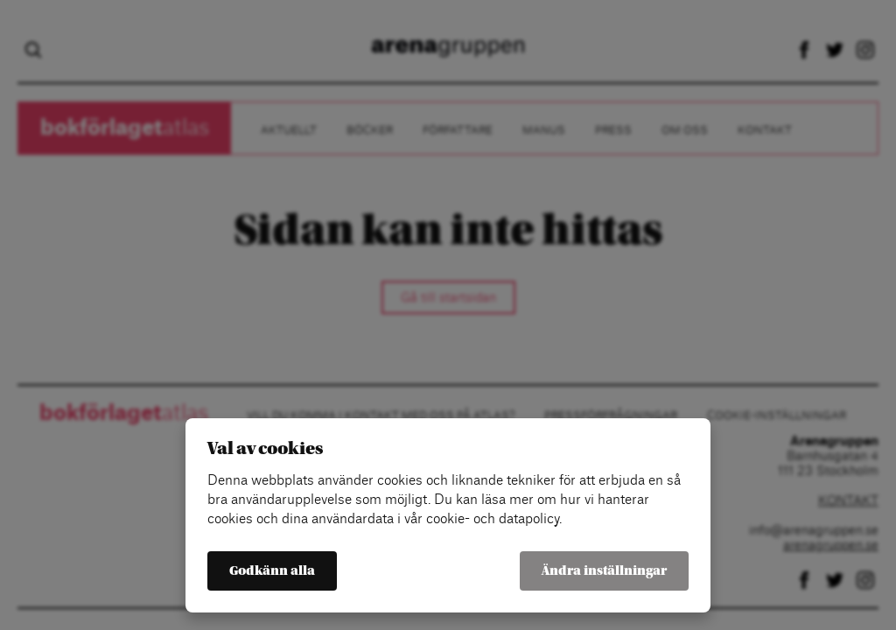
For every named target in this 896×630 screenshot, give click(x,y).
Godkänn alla (272, 571)
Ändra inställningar (604, 571)
